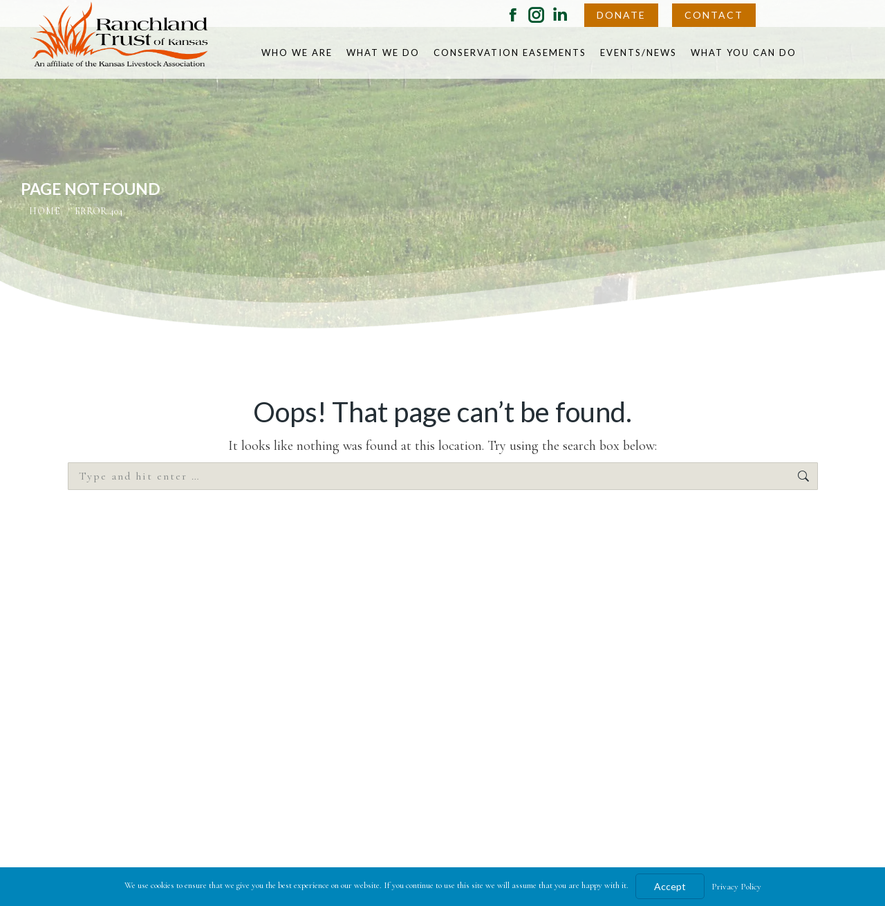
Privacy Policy (736, 886)
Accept (670, 886)
